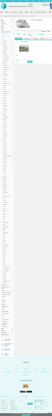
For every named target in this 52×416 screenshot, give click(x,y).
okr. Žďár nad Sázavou (6, 281)
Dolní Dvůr (4, 188)
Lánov (4, 220)
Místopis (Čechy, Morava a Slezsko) (6, 36)
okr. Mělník (4, 113)
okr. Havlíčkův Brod (6, 69)
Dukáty (2, 25)
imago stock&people (45, 371)
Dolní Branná (5, 184)
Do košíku (30, 61)
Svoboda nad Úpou (6, 244)
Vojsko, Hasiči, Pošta (5, 319)
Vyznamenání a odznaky (5, 31)
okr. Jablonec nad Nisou (6, 83)
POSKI (26, 374)
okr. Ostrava (5, 131)
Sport (3, 315)
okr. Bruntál (4, 51)
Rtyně (3, 236)
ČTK (35, 371)
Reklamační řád (4, 410)
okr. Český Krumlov (6, 59)
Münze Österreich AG (26, 371)
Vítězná (4, 256)
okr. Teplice (4, 172)
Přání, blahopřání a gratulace (5, 307)
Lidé (2, 298)
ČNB (16, 368)
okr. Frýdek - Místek (6, 67)
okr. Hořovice (5, 73)
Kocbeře (4, 214)
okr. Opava (4, 129)
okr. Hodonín (5, 71)
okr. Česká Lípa (5, 55)
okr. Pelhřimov (5, 135)
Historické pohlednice (5, 33)
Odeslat (30, 403)
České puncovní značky (4, 403)
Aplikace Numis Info (14, 406)
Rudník (4, 238)
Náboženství (4, 300)
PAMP (17, 371)
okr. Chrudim (5, 81)
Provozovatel (13, 405)
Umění (3, 317)
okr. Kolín (4, 101)
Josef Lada (3, 296)
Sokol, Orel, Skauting (5, 313)
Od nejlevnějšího (27, 38)
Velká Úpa (4, 254)
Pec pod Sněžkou (5, 232)
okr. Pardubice (5, 133)
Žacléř (4, 262)
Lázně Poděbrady (5, 222)
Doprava (3, 290)
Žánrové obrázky (4, 321)
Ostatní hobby (3, 332)
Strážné (4, 242)
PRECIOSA (26, 368)
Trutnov (4, 248)
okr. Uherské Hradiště (6, 266)
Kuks (3, 218)
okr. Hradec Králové (6, 75)
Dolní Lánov (4, 190)
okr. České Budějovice (6, 57)
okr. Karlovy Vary (5, 93)
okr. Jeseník (4, 85)
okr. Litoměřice (5, 109)
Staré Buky (4, 240)
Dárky (2, 29)
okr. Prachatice (5, 143)
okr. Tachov (4, 170)
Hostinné (4, 206)
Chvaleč (4, 208)
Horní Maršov (5, 204)
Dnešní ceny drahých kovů (4, 405)
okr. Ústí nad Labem (6, 268)
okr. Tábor (4, 168)
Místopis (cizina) (4, 285)
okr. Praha (4, 141)
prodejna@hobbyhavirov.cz (44, 405)
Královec (4, 216)
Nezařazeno (5, 283)
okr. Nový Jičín (5, 123)
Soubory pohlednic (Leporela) (5, 324)
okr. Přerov (4, 147)
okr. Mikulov (4, 115)
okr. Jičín (4, 87)
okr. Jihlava (4, 89)
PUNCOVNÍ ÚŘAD (7, 371)
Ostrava (2, 27)
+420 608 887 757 (45, 5)
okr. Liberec (4, 107)
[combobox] (50, 31)
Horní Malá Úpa (5, 202)
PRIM (35, 368)
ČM (7, 368)
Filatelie (2, 328)
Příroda (3, 309)
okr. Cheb (4, 77)
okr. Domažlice (5, 65)
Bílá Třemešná (5, 178)
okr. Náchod (4, 121)
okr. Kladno (4, 97)
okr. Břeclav (4, 53)
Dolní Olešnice (5, 194)
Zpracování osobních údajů (13, 410)
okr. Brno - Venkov (5, 49)
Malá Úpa (4, 224)
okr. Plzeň (4, 139)
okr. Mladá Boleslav (6, 117)
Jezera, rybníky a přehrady (6, 294)
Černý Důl (4, 182)
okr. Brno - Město (5, 47)
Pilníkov (4, 234)
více (37, 413)
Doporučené (18, 38)
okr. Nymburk (5, 125)
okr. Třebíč (4, 264)
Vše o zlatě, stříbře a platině (4, 408)
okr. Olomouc (5, 127)
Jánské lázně (5, 210)
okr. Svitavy (4, 164)
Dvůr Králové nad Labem (6, 196)
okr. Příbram (4, 149)
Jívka (3, 212)
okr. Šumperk (5, 166)
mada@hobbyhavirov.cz (45, 4)
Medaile (2, 21)
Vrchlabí (4, 258)
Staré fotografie (4, 326)
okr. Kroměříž (5, 103)
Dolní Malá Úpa (5, 192)
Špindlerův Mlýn (5, 246)
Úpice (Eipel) (4, 252)
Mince (2, 19)
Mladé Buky (4, 228)
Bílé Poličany (5, 180)
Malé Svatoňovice (5, 226)
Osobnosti (3, 302)
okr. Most (4, 119)
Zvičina (4, 260)
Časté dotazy (4, 401)
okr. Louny (4, 111)
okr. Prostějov (5, 145)
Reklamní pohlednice (5, 311)
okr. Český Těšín (5, 61)
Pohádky (3, 304)
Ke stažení (12, 402)
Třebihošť (4, 250)
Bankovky (3, 330)
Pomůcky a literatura (5, 334)
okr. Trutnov (4, 174)
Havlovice (4, 200)
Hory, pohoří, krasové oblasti (5, 288)
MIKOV (44, 368)
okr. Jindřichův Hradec (6, 91)
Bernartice (4, 176)
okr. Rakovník (5, 151)
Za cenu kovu (3, 23)
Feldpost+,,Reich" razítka (6, 292)
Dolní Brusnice (5, 186)
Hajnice (4, 198)
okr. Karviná (4, 95)
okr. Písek (4, 137)
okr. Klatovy (4, 99)
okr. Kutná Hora (5, 105)
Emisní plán (12, 401)
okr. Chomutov (5, 79)
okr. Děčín (4, 63)
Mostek (4, 230)
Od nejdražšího (36, 38)
